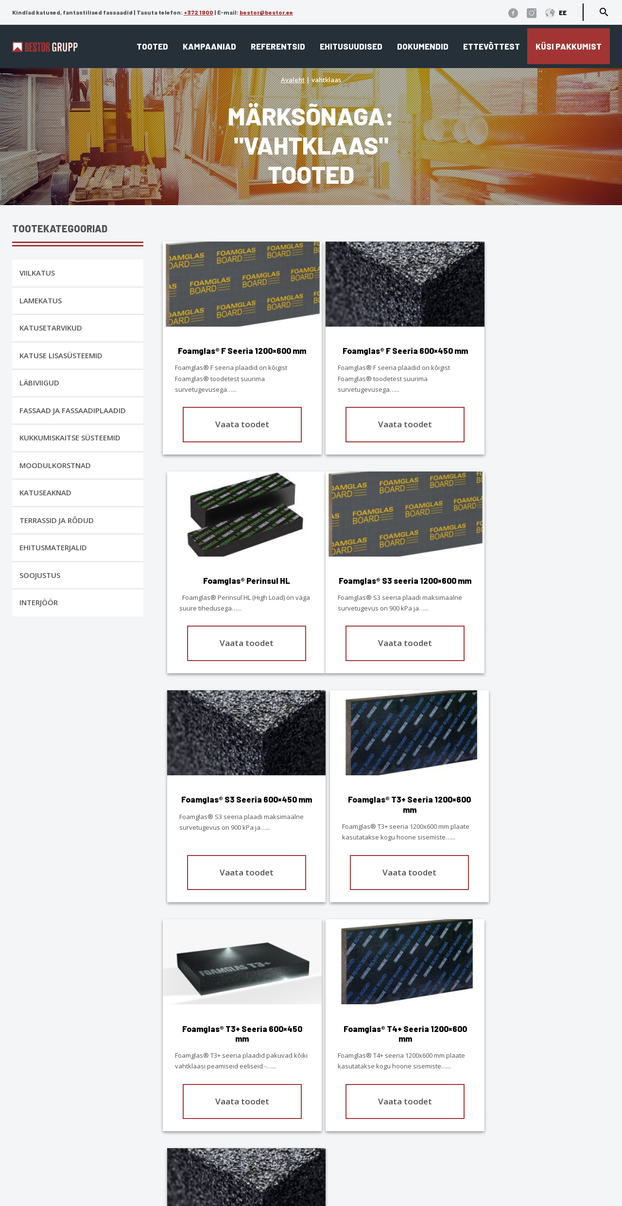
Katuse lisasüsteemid (61, 355)
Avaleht (293, 79)
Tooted (152, 46)
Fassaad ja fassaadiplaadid (72, 410)
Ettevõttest (491, 46)
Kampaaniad (209, 46)
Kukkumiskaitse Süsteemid (70, 437)
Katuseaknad (45, 492)
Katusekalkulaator (349, 1070)
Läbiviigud (39, 382)
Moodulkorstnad (55, 465)
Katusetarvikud (50, 327)
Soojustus (39, 575)
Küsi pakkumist (569, 46)
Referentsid (278, 46)
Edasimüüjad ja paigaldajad (369, 1112)
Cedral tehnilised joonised (364, 1154)
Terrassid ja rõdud (56, 520)
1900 (125, 1103)
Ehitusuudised (351, 46)
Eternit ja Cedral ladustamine (370, 1126)
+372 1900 (198, 12)
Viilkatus (37, 273)
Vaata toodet (236, 433)
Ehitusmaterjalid (53, 547)
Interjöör (38, 602)
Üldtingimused (78, 1174)
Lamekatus (40, 300)
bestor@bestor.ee (266, 12)
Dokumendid (423, 46)
